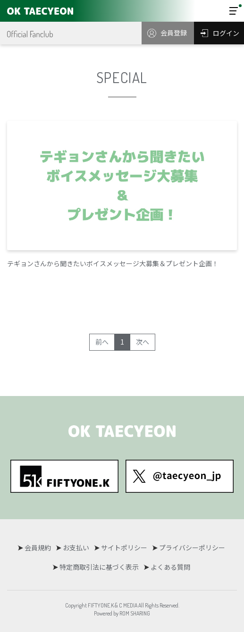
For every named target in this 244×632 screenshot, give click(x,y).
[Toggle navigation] (233, 11)
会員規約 (38, 547)
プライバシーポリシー (192, 547)
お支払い (76, 547)
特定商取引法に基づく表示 (99, 567)
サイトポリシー (124, 547)
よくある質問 (170, 567)
